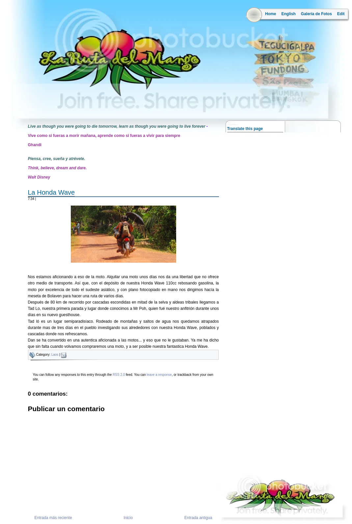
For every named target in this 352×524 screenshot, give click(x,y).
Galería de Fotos (316, 14)
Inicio (128, 517)
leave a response (159, 375)
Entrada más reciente (53, 517)
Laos (55, 354)
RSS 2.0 (119, 375)
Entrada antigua (198, 517)
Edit (341, 14)
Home (270, 14)
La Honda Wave (51, 192)
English (288, 14)
